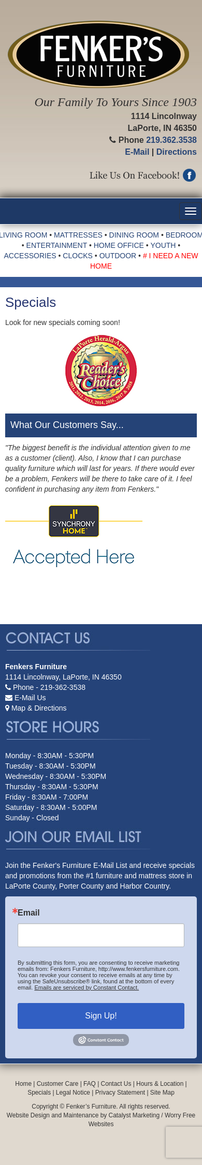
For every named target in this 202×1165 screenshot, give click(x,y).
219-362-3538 (62, 687)
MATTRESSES (78, 235)
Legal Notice (73, 1092)
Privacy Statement (120, 1092)
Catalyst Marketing (134, 1115)
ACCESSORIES (30, 256)
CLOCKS (78, 256)
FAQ (89, 1083)
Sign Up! (101, 1015)
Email (29, 913)
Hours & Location (159, 1083)
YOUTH (163, 245)
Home (23, 1083)
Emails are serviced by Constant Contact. (86, 987)
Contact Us (116, 1083)
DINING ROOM (134, 235)
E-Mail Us (30, 698)
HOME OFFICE (119, 245)
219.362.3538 (171, 140)
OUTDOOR (118, 256)
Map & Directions (39, 708)
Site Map (162, 1092)
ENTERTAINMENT (56, 245)
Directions (176, 152)
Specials (39, 1092)
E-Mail (137, 152)
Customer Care (58, 1083)
